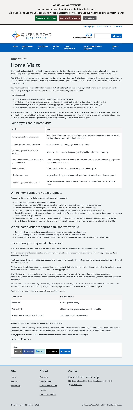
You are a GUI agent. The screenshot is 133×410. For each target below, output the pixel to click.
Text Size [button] (117, 27)
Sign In (13, 377)
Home (13, 59)
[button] (27, 47)
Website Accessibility (48, 386)
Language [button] (89, 27)
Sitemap (14, 381)
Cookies (43, 390)
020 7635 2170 (104, 27)
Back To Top (15, 386)
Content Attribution (48, 394)
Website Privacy (46, 381)
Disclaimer (44, 377)
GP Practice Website (90, 405)
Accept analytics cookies (46, 18)
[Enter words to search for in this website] (102, 36)
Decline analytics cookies (70, 18)
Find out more (90, 18)
